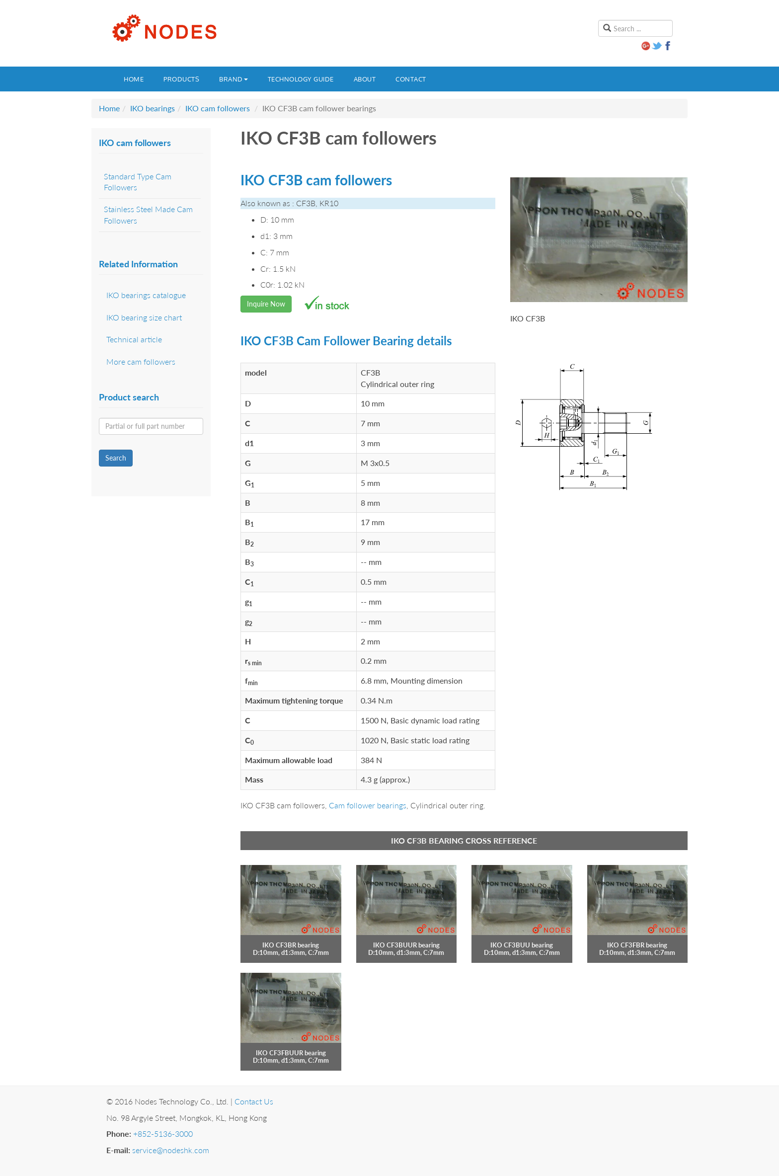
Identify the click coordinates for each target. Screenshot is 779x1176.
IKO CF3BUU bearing (521, 945)
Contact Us (253, 1101)
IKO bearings (152, 108)
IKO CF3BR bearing (290, 945)
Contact (410, 79)
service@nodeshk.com (170, 1150)
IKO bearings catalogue (146, 295)
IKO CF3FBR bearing (637, 945)
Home (134, 79)
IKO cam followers (217, 108)
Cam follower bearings (367, 805)
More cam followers (140, 361)
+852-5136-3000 (163, 1133)
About (365, 79)
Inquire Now (266, 304)
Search (115, 458)
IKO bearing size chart (144, 317)
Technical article (134, 339)
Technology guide (301, 79)
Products (181, 79)
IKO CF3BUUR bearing (406, 945)
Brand (233, 79)
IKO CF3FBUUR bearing (291, 1053)
